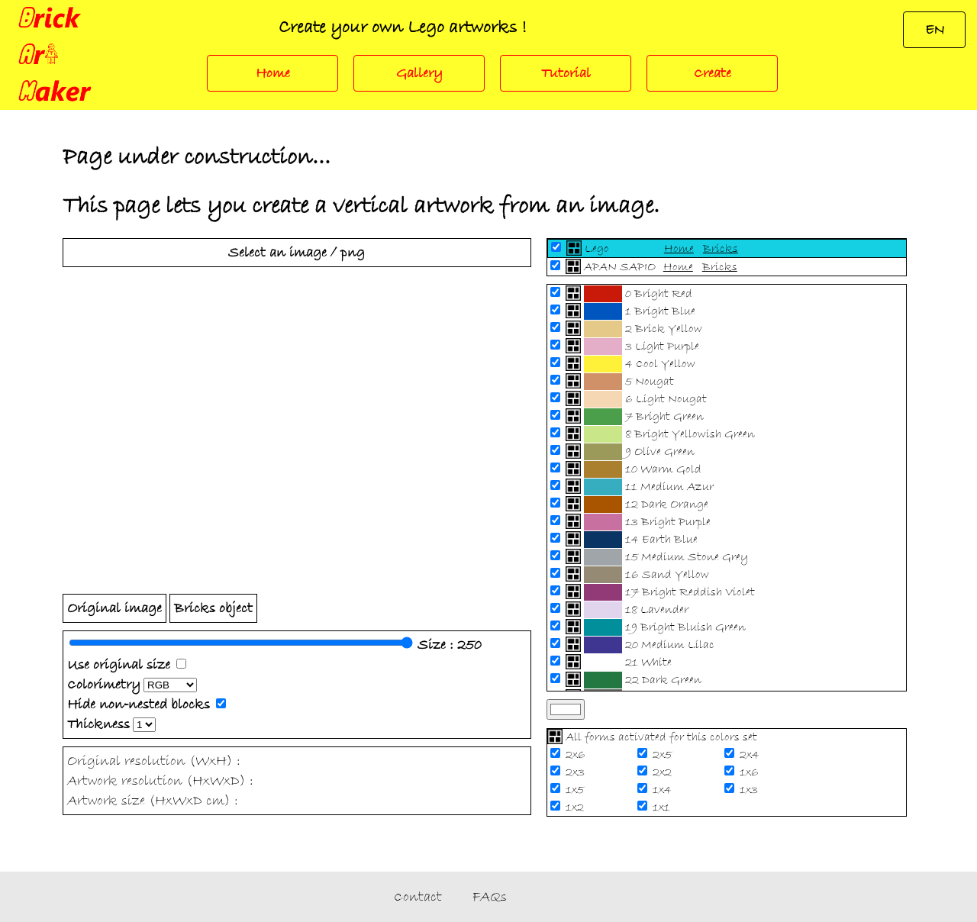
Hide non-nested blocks (138, 704)
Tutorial (566, 73)
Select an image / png (296, 253)
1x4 (664, 790)
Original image (114, 608)
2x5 (664, 754)
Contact (418, 897)
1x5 (576, 790)
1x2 (576, 807)
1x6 (751, 772)
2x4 (751, 754)
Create (712, 73)
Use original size (118, 665)
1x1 (663, 807)
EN (934, 30)
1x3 (750, 790)
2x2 (664, 772)
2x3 (577, 772)
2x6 (577, 754)
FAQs (489, 897)
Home (273, 73)
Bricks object (213, 608)
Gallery (419, 73)
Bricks (720, 248)
